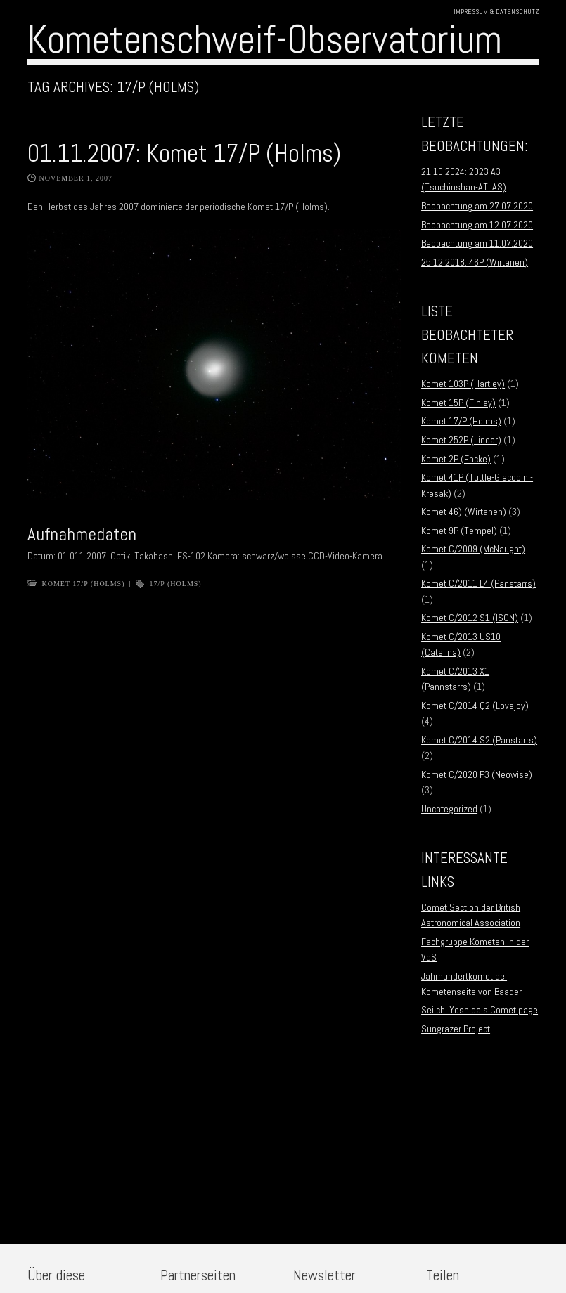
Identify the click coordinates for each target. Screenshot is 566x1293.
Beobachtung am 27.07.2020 (477, 206)
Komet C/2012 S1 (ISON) (469, 617)
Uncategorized (449, 809)
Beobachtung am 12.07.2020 (477, 225)
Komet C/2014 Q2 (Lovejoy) (475, 705)
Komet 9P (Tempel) (459, 530)
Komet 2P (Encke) (456, 459)
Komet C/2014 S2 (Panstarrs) (479, 740)
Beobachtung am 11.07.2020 (477, 243)
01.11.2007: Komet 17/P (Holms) (184, 153)
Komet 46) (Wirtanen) (463, 511)
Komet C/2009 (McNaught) (473, 548)
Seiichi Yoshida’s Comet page (479, 1009)
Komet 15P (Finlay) (458, 402)
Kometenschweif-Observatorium (264, 39)
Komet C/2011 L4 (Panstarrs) (478, 583)
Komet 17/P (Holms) (83, 583)
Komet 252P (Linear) (461, 440)
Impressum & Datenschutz (496, 11)
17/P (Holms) (176, 583)
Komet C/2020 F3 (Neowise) (476, 774)
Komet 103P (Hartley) (463, 383)
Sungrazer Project (455, 1028)
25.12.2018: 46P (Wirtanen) (474, 262)
